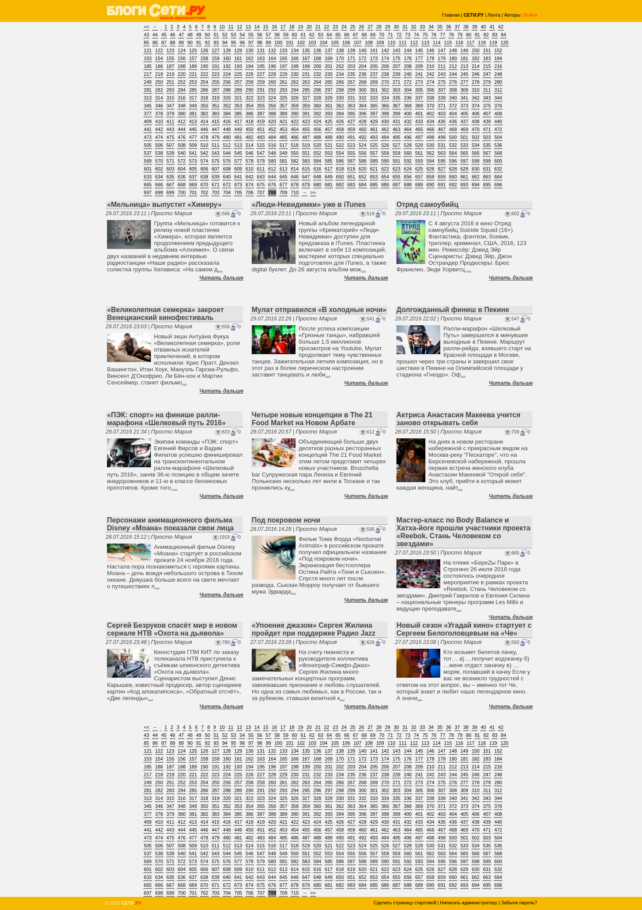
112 (414, 42)
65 (338, 34)
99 (268, 42)
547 (261, 153)
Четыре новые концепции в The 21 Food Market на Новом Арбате (312, 419)
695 (487, 184)
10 (222, 26)
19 (300, 26)
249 (148, 82)
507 (171, 145)
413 (193, 121)
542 (204, 153)
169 (329, 58)
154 (159, 58)
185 (148, 66)
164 (272, 58)
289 (238, 89)
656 (408, 176)
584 (317, 161)
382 (204, 113)
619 (351, 168)
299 (351, 89)
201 (329, 66)
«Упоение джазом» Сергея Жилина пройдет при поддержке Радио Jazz (313, 629)
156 (181, 58)
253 (193, 82)
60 (294, 34)
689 (419, 184)
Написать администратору (468, 902)
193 (238, 66)
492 (363, 137)
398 (385, 113)
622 (385, 168)
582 (295, 161)
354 (249, 105)
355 (261, 105)
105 (335, 42)
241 (419, 74)
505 (148, 145)
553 (329, 153)
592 (408, 161)
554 (340, 153)
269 (374, 82)
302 (385, 89)
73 (407, 34)
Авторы (512, 15)
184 (498, 58)
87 (164, 42)
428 (363, 121)
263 (306, 82)
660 (453, 176)
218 (159, 74)
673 (238, 184)
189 (193, 66)
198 (295, 66)
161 (238, 58)
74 (416, 34)
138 (340, 50)
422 (295, 121)
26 (361, 26)
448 (227, 129)
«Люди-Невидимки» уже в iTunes (309, 204)
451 (261, 129)
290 (249, 89)
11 (230, 26)
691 (442, 184)
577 (238, 161)
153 (148, 58)
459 (351, 129)
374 (476, 105)
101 (290, 42)
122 (159, 50)
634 (159, 176)
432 (408, 121)
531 (442, 145)
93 (216, 42)
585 (329, 161)
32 (413, 26)
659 (442, 176)
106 (346, 42)
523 (351, 145)
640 (227, 176)
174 (385, 58)
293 (283, 89)
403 (442, 113)
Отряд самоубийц (427, 204)
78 (451, 34)
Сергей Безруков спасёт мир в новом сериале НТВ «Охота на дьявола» (172, 629)
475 (171, 137)
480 (227, 137)
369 (419, 105)
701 (193, 192)
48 (190, 34)
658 (431, 176)
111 (403, 42)
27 (370, 26)
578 (249, 161)
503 (487, 137)
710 (295, 192)
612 (272, 168)
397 (374, 113)
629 (464, 168)
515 (261, 145)
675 (261, 184)
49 (198, 34)
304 (408, 89)
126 (204, 50)
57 (268, 34)
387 (261, 113)
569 (148, 161)
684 (363, 184)
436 (453, 121)
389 (283, 113)
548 (272, 153)
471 (487, 129)
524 (363, 145)
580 (272, 161)
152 (498, 50)
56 (259, 34)
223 (216, 74)
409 (148, 121)
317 (193, 97)
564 (453, 153)
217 (148, 74)
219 (171, 74)
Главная (451, 15)
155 (171, 58)
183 (487, 58)
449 (238, 129)
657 (419, 176)
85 (146, 42)
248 (498, 74)
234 (340, 74)
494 (385, 137)
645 (283, 176)
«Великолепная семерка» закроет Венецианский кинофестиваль (165, 313)
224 (227, 74)
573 (193, 161)
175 (396, 58)
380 (181, 113)
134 (295, 50)
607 (216, 168)
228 (272, 74)
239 (396, 74)
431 (396, 121)
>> (313, 192)
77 (442, 34)
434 (431, 121)
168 (317, 58)
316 (181, 97)
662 (476, 176)
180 (453, 58)
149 (464, 50)
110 (392, 42)
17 (283, 26)
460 (363, 129)
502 (476, 137)
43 (146, 34)
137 (329, 50)
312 (498, 89)
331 (351, 97)
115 (448, 42)
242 (431, 74)
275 (442, 82)
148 (453, 50)
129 (238, 50)
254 (204, 82)
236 (363, 74)
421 (283, 121)
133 (283, 50)
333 (374, 97)
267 (351, 82)
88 (172, 42)
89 (181, 42)
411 (171, 121)
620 (363, 168)
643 (261, 176)
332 (363, 97)
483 (261, 137)
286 (204, 89)
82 (486, 34)
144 (408, 50)
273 (419, 82)
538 (159, 153)
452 (272, 129)
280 (498, 82)
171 (351, 58)
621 (374, 168)
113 (425, 42)
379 (171, 113)
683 (351, 184)
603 (171, 168)
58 (277, 34)
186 (159, 66)
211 (442, 66)
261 (283, 82)
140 (363, 50)
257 (238, 82)
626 (431, 168)
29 (387, 26)
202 (340, 66)
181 (464, 58)
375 (487, 105)
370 (431, 105)
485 (283, 137)
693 (464, 184)
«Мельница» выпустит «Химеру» (164, 204)
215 (487, 66)
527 (396, 145)
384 (227, 113)
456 (317, 129)
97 (250, 42)
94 (225, 42)
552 (317, 153)
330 (340, 97)
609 (238, 168)
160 (227, 58)
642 (249, 176)
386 (249, 113)
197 (283, 66)
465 (419, 129)
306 (431, 89)
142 (385, 50)
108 (369, 42)
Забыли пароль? (519, 902)
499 (442, 137)
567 (487, 153)
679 (306, 184)
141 (374, 50)
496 (408, 137)
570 (159, 161)
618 (340, 168)
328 (317, 97)
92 (207, 42)
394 (340, 113)
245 (464, 74)
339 (442, 97)
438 (476, 121)
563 (442, 153)
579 (261, 161)
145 (419, 50)
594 (431, 161)
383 (216, 113)
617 (329, 168)
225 (238, 74)
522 (340, 145)
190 (204, 66)
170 (340, 58)
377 (148, 113)
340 (453, 97)
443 (171, 129)
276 (453, 82)
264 (317, 82)
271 (396, 82)
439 (487, 121)
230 (295, 74)
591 (396, 161)
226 (249, 74)
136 (317, 50)
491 (351, 137)
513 (238, 145)
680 (317, 184)
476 (181, 137)
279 (487, 82)
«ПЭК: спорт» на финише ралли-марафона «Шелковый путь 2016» (166, 419)
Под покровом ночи (286, 520)
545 (238, 153)
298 (340, 89)
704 (227, 192)
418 (249, 121)
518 (295, 145)
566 (476, 153)
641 (238, 176)
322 (249, 97)
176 (408, 58)
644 (272, 176)
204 (363, 66)
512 (227, 145)
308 (453, 89)
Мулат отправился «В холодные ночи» (319, 309)
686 (385, 184)
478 (204, 137)
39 (474, 26)
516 (272, 145)
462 (385, 129)
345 (148, 105)
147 (442, 50)
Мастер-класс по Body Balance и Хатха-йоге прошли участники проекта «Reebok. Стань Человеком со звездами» (463, 531)
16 (274, 26)
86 (155, 42)
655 (396, 176)
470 (476, 129)
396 (363, 113)
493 (374, 137)
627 (442, 168)
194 (249, 66)
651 (351, 176)
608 (227, 168)
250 (159, 82)
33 (422, 26)
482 (249, 137)
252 (181, 82)
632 (498, 168)
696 (498, 184)
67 (355, 34)
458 (340, 129)
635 (171, 176)
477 (193, 137)
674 (249, 184)
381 (193, 113)
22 (326, 26)
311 (487, 89)
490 (340, 137)
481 (238, 137)
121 (148, 50)
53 (233, 34)
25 (352, 26)
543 (216, 153)
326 (295, 97)
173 (374, 58)
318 (204, 97)
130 (249, 50)
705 (238, 192)
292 (272, 89)
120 (505, 42)
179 (442, 58)
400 (408, 113)
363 (351, 105)
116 (459, 42)
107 (357, 42)
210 (431, 66)
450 (249, 129)
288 (227, 89)
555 (351, 153)
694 (476, 184)
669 (193, 184)
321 (238, 97)
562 (431, 153)
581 (283, 161)
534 (476, 145)
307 (442, 89)
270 (385, 82)
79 (460, 34)
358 (295, 105)
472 (498, 129)
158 (204, 58)
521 (329, 145)
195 (261, 66)
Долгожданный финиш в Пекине (452, 309)
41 (492, 26)
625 (419, 168)
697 (148, 192)
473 (148, 137)
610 (249, 168)
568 (498, 153)
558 (385, 153)
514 (249, 145)
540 (181, 153)
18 (291, 26)
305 (419, 89)
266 (340, 82)
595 (442, 161)
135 (306, 50)
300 (363, 89)
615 (306, 168)
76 (433, 34)
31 (405, 26)
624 (408, 168)
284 (181, 89)
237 (374, 74)
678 (295, 184)
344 (498, 97)
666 (159, 184)
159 (216, 58)
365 (374, 105)
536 (498, 145)
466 (431, 129)
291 (261, 89)
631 (487, 168)
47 (181, 34)
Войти (530, 15)
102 (301, 42)
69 (372, 34)
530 (431, 145)
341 (464, 97)
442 (159, 129)
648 (317, 176)
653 (374, 176)
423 (306, 121)
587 (351, 161)
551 (306, 153)
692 (453, 184)
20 (309, 26)
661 (464, 176)
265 (329, 82)
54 (242, 34)
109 (380, 42)
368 (408, 105)
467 (442, 129)
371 (442, 105)
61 (303, 34)
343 (487, 97)
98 (259, 42)
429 (374, 121)
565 (464, 153)
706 (249, 192)
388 (272, 113)
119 (493, 42)
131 (261, 50)
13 (248, 26)
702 (204, 192)
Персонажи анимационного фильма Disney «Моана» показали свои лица (170, 524)
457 (329, 129)
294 (295, 89)
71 (390, 34)
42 (500, 26)
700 (181, 192)
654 (385, 176)
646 (295, 176)
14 (257, 26)
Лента (493, 15)
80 (468, 34)
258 (249, 82)
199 (306, 66)
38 (466, 26)
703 (216, 192)
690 (431, 184)
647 (306, 176)
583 (306, 161)
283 (171, 89)
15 (265, 26)
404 (453, 113)
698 (159, 192)
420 (272, 121)
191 (216, 66)
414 (204, 121)
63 (320, 34)
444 (181, 129)
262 (295, 82)
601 (148, 168)
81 (477, 34)
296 (317, 89)
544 (227, 153)
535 (487, 145)
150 (476, 50)
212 (453, 66)
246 (476, 74)
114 (437, 42)
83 (494, 34)
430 (385, 121)
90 (190, 42)
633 (148, 176)
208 (408, 66)
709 (283, 192)
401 (419, 113)
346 (159, 105)
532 (453, 145)
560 (408, 153)
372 (453, 105)
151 (487, 50)
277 (464, 82)
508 (181, 145)
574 (204, 161)
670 (204, 184)
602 (159, 168)
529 (419, 145)
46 (172, 34)
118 (482, 42)
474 (159, 137)
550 (295, 153)
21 (318, 26)
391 (306, 113)
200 (317, 66)
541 (193, 153)
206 (385, 66)
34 (431, 26)
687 (396, 184)
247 (487, 74)
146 (431, 50)
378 (159, 113)
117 (470, 42)
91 (198, 42)
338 (431, 97)
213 (464, 66)
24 (344, 26)
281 (148, 89)
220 (181, 74)
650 (340, 176)
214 (476, 66)
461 (374, 129)
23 (335, 26)
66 (347, 34)
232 (317, 74)
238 (385, 74)
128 (227, 50)
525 (374, 145)
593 (419, 161)
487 (306, 137)
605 (193, 168)
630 (476, 168)
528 (408, 145)
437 (464, 121)
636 (181, 176)
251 (171, 82)
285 (193, 89)
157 (193, 58)
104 (324, 42)
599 (487, 161)
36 (448, 26)
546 (249, 153)
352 (227, 105)
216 (498, 66)
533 (464, 145)
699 (171, 192)
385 (238, 113)
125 (193, 50)
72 (399, 34)
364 (363, 105)
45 (164, 34)
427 (351, 121)
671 (216, 184)
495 (396, 137)
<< (146, 26)
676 (272, 184)
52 (225, 34)
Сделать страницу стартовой (405, 902)
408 (498, 113)
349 (193, 105)
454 (295, 129)
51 (216, 34)
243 (442, 74)
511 (216, 145)
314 (159, 97)
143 (396, 50)
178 (431, 58)
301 (374, 89)
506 (159, 145)
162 (249, 58)
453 (283, 129)
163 (261, 58)
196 (272, 66)
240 (408, 74)
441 (148, 129)
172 (363, 58)
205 (374, 66)
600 (498, 161)
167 (306, 58)
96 (242, 42)
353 (238, 105)
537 (148, 153)
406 (476, 113)
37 (457, 26)
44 (155, 34)
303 (396, 89)
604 (181, 168)
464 (408, 129)
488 (317, 137)
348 (181, 105)
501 (464, 137)
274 (431, 82)
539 (171, 153)
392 (317, 113)
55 (250, 34)
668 (181, 184)
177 (419, 58)
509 (193, 145)
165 (283, 58)
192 (227, 66)
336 (408, 97)
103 (312, 42)
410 (159, 121)
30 (396, 26)
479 (216, 137)
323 (261, 97)
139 (351, 50)
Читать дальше (221, 278)
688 (408, 184)
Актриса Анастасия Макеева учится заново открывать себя (458, 419)
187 (171, 66)
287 (216, 89)
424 (317, 121)
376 (498, 105)
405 (464, 113)
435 (442, 121)
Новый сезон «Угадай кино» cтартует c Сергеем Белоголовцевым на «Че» (463, 629)
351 (216, 105)
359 (306, 105)
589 (374, 161)
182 (476, 58)
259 (261, 82)
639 (216, 176)
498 (431, 137)
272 (408, 82)
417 (238, 121)
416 (227, 121)
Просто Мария (171, 213)
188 (181, 66)
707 (261, 192)
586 (340, 161)
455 (306, 129)
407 (487, 113)
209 (419, 66)
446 (204, 129)
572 (181, 161)
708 (272, 192)
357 (283, 105)
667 (171, 184)
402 (431, 113)
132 (272, 50)
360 (317, 105)
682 (340, 184)
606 (204, 168)
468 (453, 129)
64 (329, 34)
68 (364, 34)
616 (317, 168)
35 (439, 26)
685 (374, 184)
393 (329, 113)
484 (272, 137)
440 (498, 121)
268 (363, 82)
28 (379, 26)
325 (283, 97)
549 (283, 153)
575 (216, 161)
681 (329, 184)
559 (396, 153)
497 (419, 137)
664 (498, 176)
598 (476, 161)
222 (204, 74)
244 (453, 74)
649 (329, 176)
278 (476, 82)
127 (216, 50)
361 (329, 105)
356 (272, 105)
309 (464, 89)
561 (419, 153)
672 (227, 184)
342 (476, 97)
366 (385, 105)
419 (261, 121)
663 (487, 176)
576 (227, 161)
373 (464, 105)
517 (283, 145)
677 (283, 184)
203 (351, 66)
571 (171, 161)
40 (483, 26)
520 (317, 145)
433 (419, 121)
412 (181, 121)
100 (278, 42)
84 (503, 34)
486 (295, 137)
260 (272, 82)
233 (329, 74)
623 (396, 168)
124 (181, 50)
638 (204, 176)
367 (396, 105)
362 (340, 105)
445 (193, 129)
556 (363, 153)
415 (216, 121)
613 (283, 168)
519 (306, 145)
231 (306, 74)
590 (385, 161)
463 (396, 129)
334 (385, 97)
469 (464, 129)
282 (159, 89)
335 (396, 97)
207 (396, 66)
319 (216, 97)
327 (306, 97)
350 (204, 105)
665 (148, 184)
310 (476, 89)
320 (227, 97)
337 (419, 97)
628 (453, 168)
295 (306, 89)
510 (204, 145)
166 (295, 58)
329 (329, 97)
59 (286, 34)
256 (227, 82)
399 (396, 113)
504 (498, 137)
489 (329, 137)
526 (385, 145)
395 (351, 113)
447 (216, 129)
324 (272, 97)
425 (329, 121)
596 (453, 161)
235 (351, 74)
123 (171, 50)
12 (239, 26)
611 (261, 168)
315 (171, 97)
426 (340, 121)
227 (261, 74)
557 (374, 153)
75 (425, 34)
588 (363, 161)
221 (193, 74)
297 (329, 89)
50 (207, 34)
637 (193, 176)
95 (233, 42)
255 (216, 82)
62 (311, 34)
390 (295, 113)
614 (295, 168)
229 (283, 74)
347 (171, 105)
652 (363, 176)
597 (464, 161)
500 (453, 137)
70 (381, 34)
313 (148, 97)
